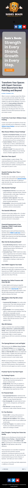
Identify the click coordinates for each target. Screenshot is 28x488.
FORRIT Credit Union (15, 232)
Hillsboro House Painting (8, 126)
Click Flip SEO (14, 288)
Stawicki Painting (21, 178)
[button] (13, 21)
